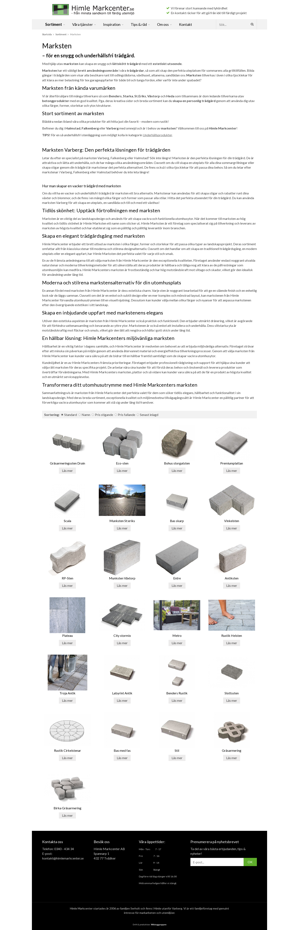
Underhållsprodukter (157, 135)
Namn (86, 415)
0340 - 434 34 (64, 849)
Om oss (164, 24)
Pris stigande (104, 415)
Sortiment (55, 24)
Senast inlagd (149, 415)
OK (250, 862)
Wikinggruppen (158, 924)
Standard (70, 415)
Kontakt (185, 24)
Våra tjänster (84, 24)
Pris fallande (126, 415)
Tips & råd (140, 24)
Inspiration (113, 24)
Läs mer (67, 470)
